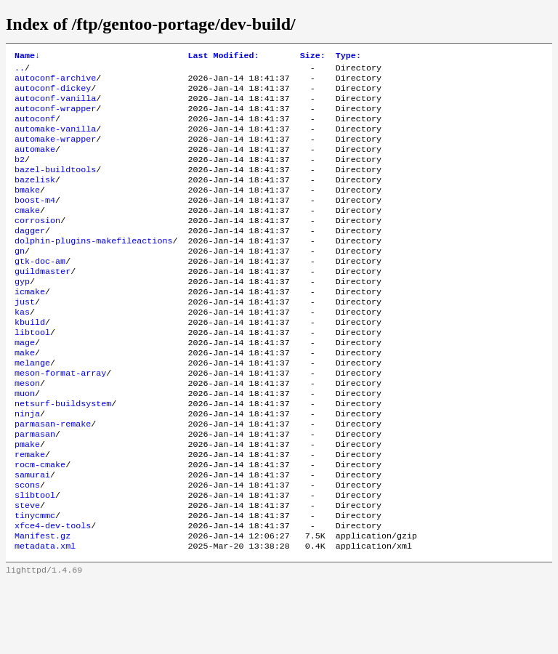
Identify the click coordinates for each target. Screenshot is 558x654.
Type (348, 56)
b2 (20, 175)
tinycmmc (35, 582)
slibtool (35, 559)
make (25, 396)
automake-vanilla (55, 140)
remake (30, 512)
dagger (30, 256)
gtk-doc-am (40, 291)
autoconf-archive (55, 82)
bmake (27, 210)
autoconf (35, 128)
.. (20, 70)
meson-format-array (60, 419)
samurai (32, 535)
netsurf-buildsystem (63, 454)
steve (27, 570)
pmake (27, 500)
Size (313, 56)
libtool (32, 373)
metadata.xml (45, 617)
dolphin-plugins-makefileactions (93, 268)
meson (27, 431)
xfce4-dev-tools (53, 594)
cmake (27, 233)
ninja (27, 466)
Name (27, 56)
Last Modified (223, 56)
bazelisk (35, 198)
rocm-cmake (40, 524)
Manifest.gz (42, 605)
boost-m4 (35, 221)
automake (35, 163)
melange (32, 407)
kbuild (30, 361)
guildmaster (42, 303)
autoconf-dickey (53, 94)
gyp (22, 314)
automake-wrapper (55, 152)
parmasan (35, 489)
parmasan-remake (53, 477)
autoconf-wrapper (55, 117)
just (25, 338)
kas (22, 349)
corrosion (37, 245)
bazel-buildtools (55, 187)
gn (20, 280)
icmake (30, 326)
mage (25, 384)
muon (25, 442)
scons (27, 547)
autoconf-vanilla (55, 105)
